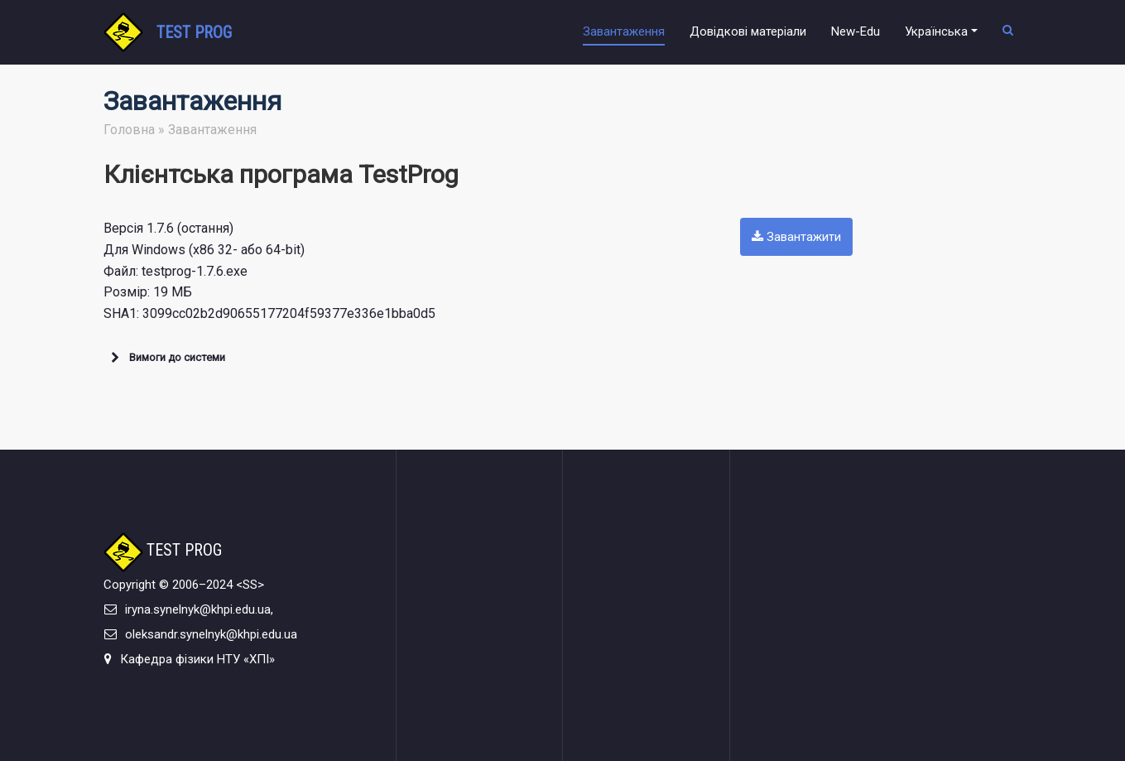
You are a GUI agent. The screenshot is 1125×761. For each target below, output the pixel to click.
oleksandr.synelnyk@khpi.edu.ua (211, 634)
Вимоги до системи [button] (166, 357)
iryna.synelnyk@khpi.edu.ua (198, 609)
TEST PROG (194, 32)
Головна (129, 129)
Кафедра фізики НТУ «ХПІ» (197, 659)
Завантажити (796, 236)
